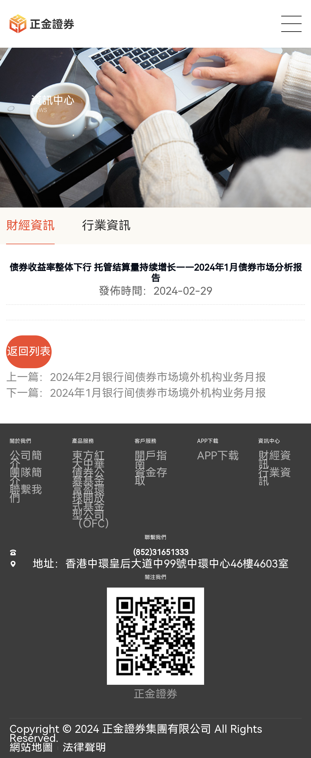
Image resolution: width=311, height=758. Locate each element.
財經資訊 (30, 225)
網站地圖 (31, 747)
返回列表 (29, 351)
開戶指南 (151, 460)
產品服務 (83, 441)
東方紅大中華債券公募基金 (88, 468)
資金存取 (151, 477)
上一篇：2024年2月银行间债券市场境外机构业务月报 (136, 377)
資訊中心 (269, 441)
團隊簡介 (25, 477)
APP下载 (207, 441)
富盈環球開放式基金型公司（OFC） (93, 506)
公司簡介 (25, 460)
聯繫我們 (25, 494)
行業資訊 (106, 225)
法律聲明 (84, 747)
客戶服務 (145, 441)
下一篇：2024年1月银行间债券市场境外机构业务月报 (136, 393)
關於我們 (20, 441)
